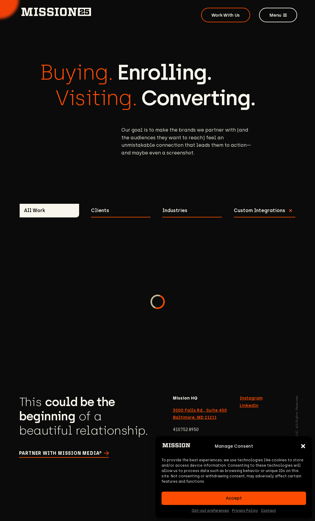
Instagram (251, 398)
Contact (268, 511)
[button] (303, 446)
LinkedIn (249, 405)
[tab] (49, 210)
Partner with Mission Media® (60, 453)
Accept (234, 498)
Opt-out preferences (210, 511)
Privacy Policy (245, 511)
